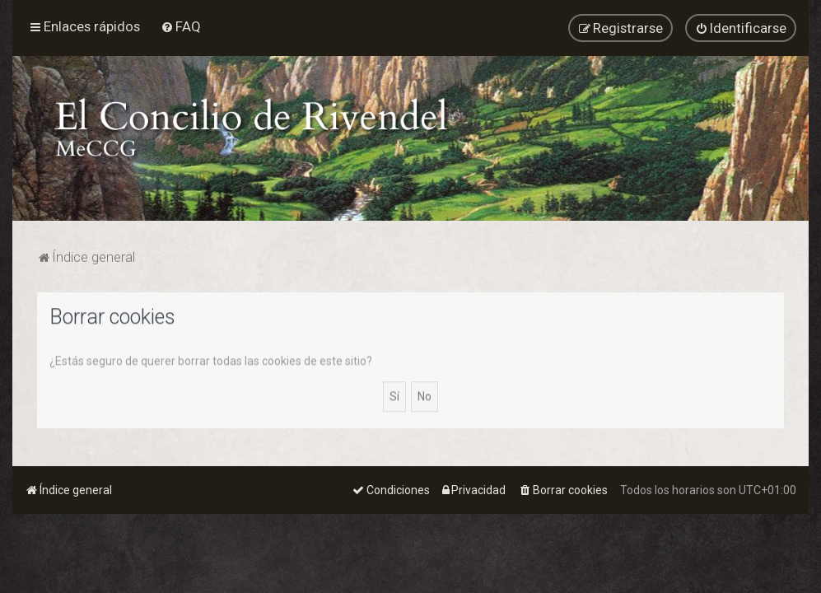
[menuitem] (180, 25)
